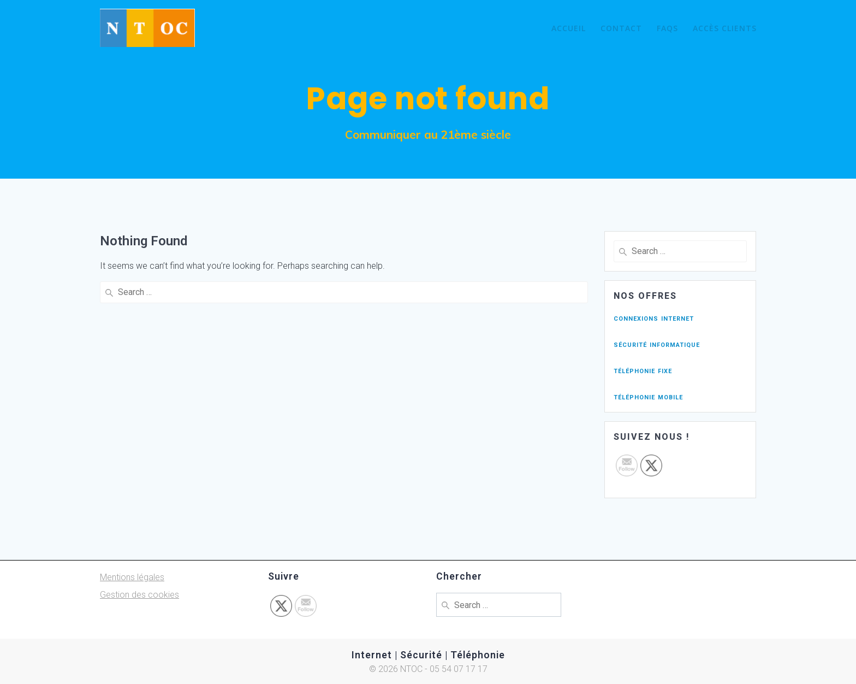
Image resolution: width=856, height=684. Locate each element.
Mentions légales (132, 577)
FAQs (667, 28)
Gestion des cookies (139, 594)
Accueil (568, 28)
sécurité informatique (657, 344)
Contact (621, 28)
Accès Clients (725, 28)
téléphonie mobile (648, 396)
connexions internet (654, 317)
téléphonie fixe (643, 370)
